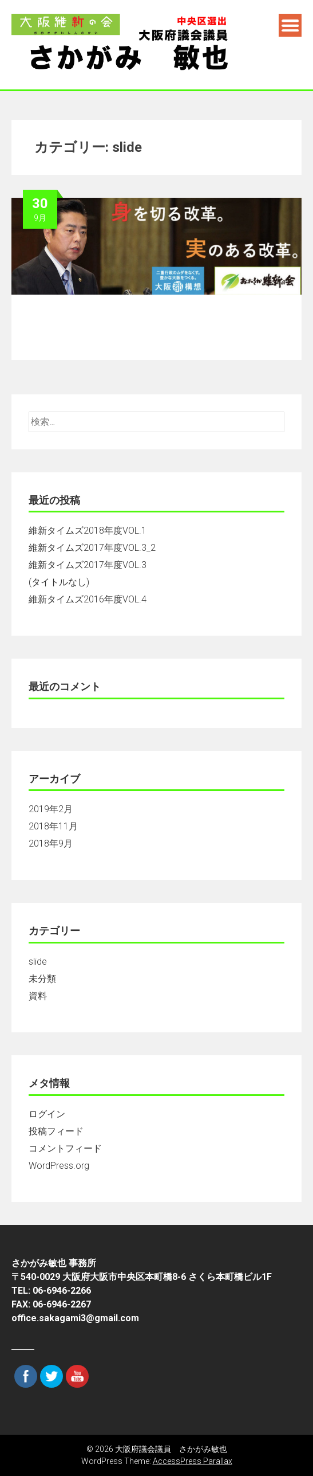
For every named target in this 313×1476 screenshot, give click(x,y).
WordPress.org (59, 1165)
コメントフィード (65, 1148)
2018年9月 (51, 843)
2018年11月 (53, 826)
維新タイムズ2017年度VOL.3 (87, 564)
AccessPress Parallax (192, 1461)
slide (38, 961)
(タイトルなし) (59, 582)
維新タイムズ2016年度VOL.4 (87, 599)
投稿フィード (56, 1131)
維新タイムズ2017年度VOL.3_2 (92, 547)
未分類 (42, 978)
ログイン (47, 1114)
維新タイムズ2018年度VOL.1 (87, 530)
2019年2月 (51, 809)
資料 (38, 995)
